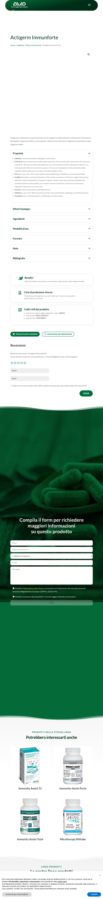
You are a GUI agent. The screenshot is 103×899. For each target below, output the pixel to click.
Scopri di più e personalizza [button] (17, 894)
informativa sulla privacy (35, 586)
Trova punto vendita (25, 334)
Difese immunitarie (33, 45)
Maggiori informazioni (58, 334)
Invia (86, 393)
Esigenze (20, 45)
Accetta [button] (94, 894)
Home (12, 45)
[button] (88, 54)
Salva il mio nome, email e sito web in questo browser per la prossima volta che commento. (50, 385)
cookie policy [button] (62, 882)
